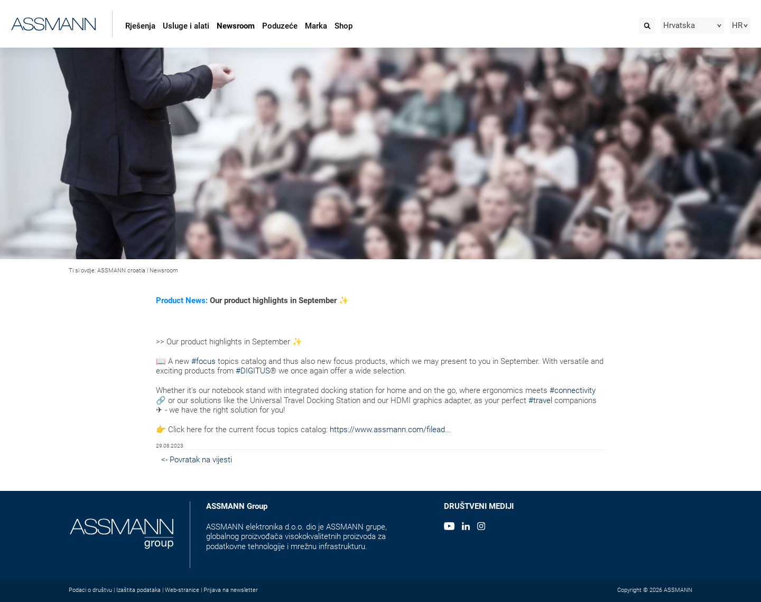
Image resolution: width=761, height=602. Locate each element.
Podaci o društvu (90, 590)
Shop (343, 26)
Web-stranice (182, 590)
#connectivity (573, 390)
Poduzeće (280, 26)
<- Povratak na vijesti (196, 459)
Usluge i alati (186, 26)
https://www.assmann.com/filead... (390, 429)
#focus (203, 361)
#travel (540, 400)
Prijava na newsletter (230, 590)
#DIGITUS (253, 371)
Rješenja (140, 26)
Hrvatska (679, 25)
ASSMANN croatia (121, 270)
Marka (316, 26)
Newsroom (236, 26)
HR (737, 25)
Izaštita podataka (138, 590)
